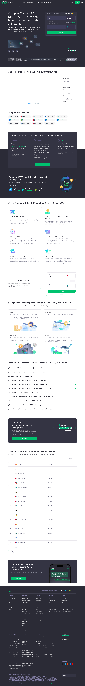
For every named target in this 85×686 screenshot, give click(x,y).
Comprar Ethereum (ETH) (14, 639)
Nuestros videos (12, 604)
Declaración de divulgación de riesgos (69, 604)
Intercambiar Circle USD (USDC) (28, 648)
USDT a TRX (45, 636)
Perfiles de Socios (39, 600)
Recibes (49, 25)
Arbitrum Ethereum (22, 478)
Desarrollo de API (39, 598)
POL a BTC (51, 654)
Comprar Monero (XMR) (13, 654)
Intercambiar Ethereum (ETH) (27, 639)
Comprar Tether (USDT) (13, 641)
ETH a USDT (52, 645)
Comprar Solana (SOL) (13, 660)
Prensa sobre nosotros (13, 602)
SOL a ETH (51, 636)
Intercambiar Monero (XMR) (27, 650)
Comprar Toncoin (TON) (13, 658)
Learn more (71, 135)
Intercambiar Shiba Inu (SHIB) (28, 663)
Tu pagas (49, 16)
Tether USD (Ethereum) (23, 487)
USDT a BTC (38, 656)
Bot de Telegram (25, 627)
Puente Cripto (25, 623)
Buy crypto (10, 6)
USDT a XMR (38, 641)
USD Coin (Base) (21, 537)
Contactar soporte (18, 578)
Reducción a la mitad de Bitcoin (55, 611)
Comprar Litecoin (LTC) (13, 652)
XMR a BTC (38, 647)
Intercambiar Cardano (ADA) (27, 652)
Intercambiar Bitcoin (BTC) (27, 636)
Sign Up (77, 2)
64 (17, 551)
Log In (71, 2)
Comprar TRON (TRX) (13, 656)
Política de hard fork (66, 607)
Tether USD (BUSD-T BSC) (23, 492)
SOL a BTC (38, 654)
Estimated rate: (51, 23)
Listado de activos (39, 611)
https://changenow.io (18, 146)
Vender (68, 22)
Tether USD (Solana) (22, 496)
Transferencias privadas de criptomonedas (27, 614)
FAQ (50, 598)
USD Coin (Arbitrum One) (23, 547)
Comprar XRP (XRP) (13, 647)
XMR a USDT (45, 654)
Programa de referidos (40, 602)
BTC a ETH (38, 652)
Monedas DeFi (25, 621)
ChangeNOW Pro (25, 598)
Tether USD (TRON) (22, 482)
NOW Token (24, 609)
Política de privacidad (66, 602)
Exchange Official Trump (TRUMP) (26, 666)
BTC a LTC (51, 643)
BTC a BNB (45, 652)
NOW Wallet (25, 604)
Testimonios (11, 609)
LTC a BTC (44, 649)
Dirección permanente (26, 600)
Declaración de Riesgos (48, 683)
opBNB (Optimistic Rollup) (23, 524)
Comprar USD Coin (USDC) (14, 645)
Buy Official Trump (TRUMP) (14, 663)
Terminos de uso (65, 600)
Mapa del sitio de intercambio (27, 671)
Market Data (33, 103)
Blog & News (11, 600)
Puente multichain (39, 613)
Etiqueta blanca (39, 609)
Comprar (61, 32)
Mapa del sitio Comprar (13, 670)
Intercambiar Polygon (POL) (27, 656)
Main (5, 6)
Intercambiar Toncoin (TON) (27, 658)
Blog (50, 2)
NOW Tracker (25, 607)
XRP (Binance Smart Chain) (23, 515)
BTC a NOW (52, 649)
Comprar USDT (42, 164)
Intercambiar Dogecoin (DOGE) (28, 654)
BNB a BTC (45, 643)
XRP (18, 510)
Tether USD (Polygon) (22, 505)
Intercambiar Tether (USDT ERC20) (27, 642)
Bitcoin (19, 464)
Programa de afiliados (40, 604)
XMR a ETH (45, 647)
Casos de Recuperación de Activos (68, 611)
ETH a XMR (38, 643)
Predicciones (24, 611)
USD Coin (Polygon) (22, 542)
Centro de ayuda (52, 607)
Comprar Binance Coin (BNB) (14, 643)
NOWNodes (38, 620)
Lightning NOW (25, 630)
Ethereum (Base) (21, 473)
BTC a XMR (38, 636)
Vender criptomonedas (13, 668)
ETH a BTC (38, 645)
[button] (70, 18)
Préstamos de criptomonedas (27, 625)
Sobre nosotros (12, 598)
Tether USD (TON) (22, 501)
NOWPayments (39, 615)
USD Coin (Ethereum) (22, 528)
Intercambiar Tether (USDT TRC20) (27, 645)
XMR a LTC (45, 645)
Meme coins (24, 619)
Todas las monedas (26, 668)
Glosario (51, 602)
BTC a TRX (52, 647)
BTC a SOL (51, 656)
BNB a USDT (45, 656)
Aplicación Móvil (25, 602)
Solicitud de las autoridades (67, 609)
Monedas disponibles (53, 609)
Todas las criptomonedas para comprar (15, 666)
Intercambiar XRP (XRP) (26, 661)
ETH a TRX (52, 652)
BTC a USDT (38, 639)
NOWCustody (39, 617)
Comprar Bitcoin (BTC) (13, 636)
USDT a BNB (52, 641)
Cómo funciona (52, 600)
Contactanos (51, 604)
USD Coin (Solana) (22, 533)
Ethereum (20, 469)
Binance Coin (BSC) (22, 519)
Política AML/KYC (65, 598)
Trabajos (11, 607)
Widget (37, 607)
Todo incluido (51, 21)
